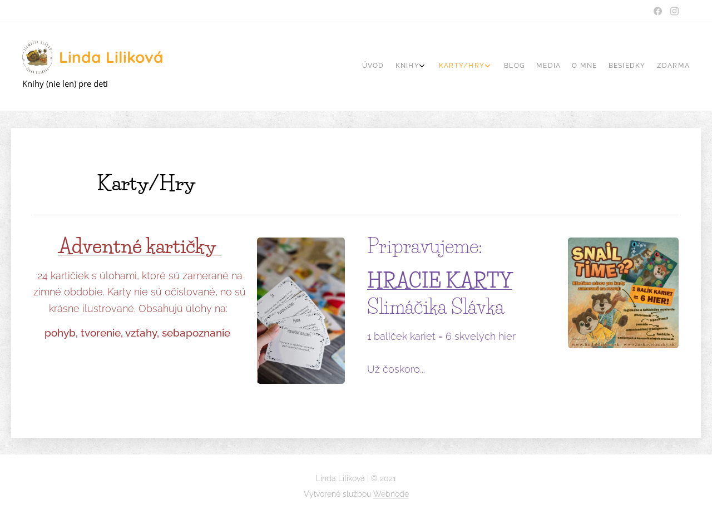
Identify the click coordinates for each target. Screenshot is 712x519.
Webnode (391, 494)
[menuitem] (596, 67)
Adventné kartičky (139, 246)
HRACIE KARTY (439, 281)
